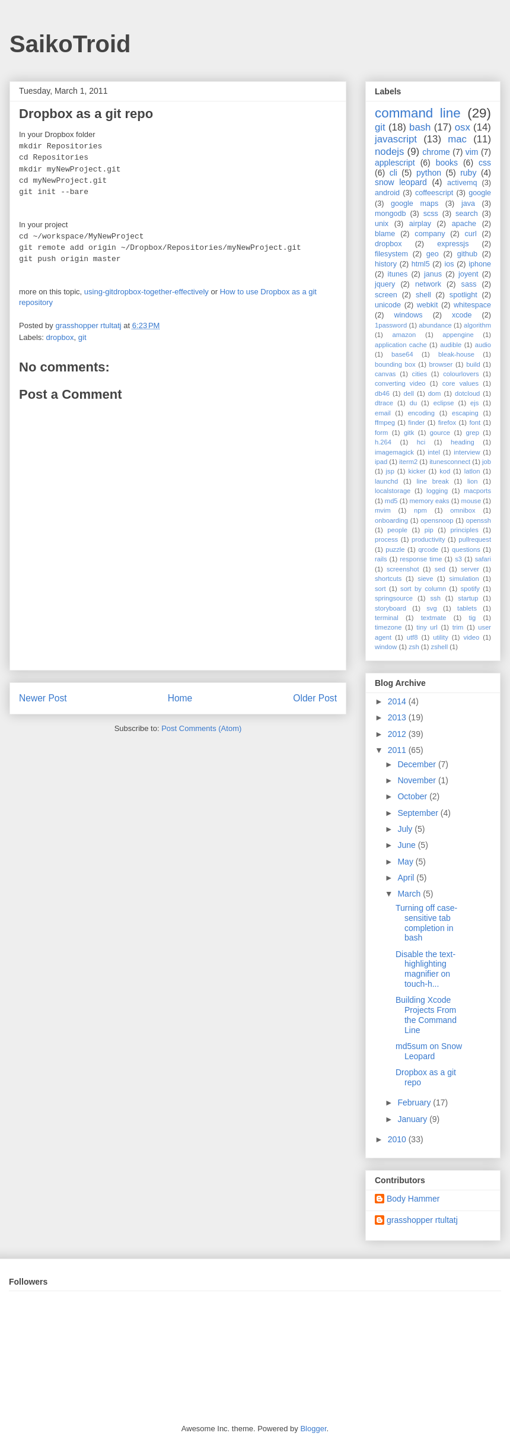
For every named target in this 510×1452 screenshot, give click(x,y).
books (447, 162)
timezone (388, 627)
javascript (396, 139)
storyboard (390, 608)
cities (420, 373)
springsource (394, 598)
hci (421, 442)
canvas (385, 373)
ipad (381, 461)
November (417, 780)
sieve (425, 578)
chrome (436, 152)
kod (444, 471)
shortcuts (388, 578)
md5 (391, 500)
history (386, 264)
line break (433, 481)
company (430, 234)
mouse (471, 500)
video (472, 637)
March (410, 893)
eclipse (444, 402)
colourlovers (461, 373)
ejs (474, 402)
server (470, 569)
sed (440, 569)
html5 (421, 264)
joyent (468, 274)
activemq (462, 183)
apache (464, 224)
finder (416, 422)
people (397, 529)
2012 (398, 734)
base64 (402, 354)
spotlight (463, 295)
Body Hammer (413, 1198)
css (485, 162)
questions (466, 549)
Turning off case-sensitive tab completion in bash (426, 922)
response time (421, 559)
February (415, 1102)
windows (408, 315)
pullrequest (474, 539)
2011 (398, 750)
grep (472, 432)
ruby (468, 172)
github (467, 254)
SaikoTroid (70, 44)
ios (449, 264)
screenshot (403, 569)
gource (440, 432)
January (413, 1119)
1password (391, 325)
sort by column (423, 588)
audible (450, 344)
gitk (409, 432)
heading (462, 442)
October (413, 796)
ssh (435, 598)
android (387, 193)
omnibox (462, 510)
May (406, 861)
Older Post (315, 698)
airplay (420, 224)
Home (180, 698)
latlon (472, 471)
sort (380, 588)
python (428, 172)
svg (431, 608)
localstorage (392, 490)
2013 (398, 717)
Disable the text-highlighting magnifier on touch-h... (425, 969)
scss (430, 213)
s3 (458, 559)
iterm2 (408, 461)
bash (420, 127)
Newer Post (43, 698)
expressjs (452, 244)
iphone (479, 264)
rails (381, 559)
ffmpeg (385, 422)
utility (440, 637)
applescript (395, 162)
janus (433, 274)
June (407, 845)
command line (418, 113)
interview (467, 452)
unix (381, 224)
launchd (386, 481)
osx (462, 127)
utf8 (412, 637)
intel (434, 452)
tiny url (426, 627)
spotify (470, 588)
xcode (462, 315)
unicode (388, 305)
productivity (428, 539)
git (82, 337)
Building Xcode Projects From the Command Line (426, 1014)
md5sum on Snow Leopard (429, 1051)
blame (385, 234)
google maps (414, 203)
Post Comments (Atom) (201, 728)
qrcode (428, 549)
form (381, 432)
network (428, 284)
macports (477, 490)
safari (483, 559)
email (383, 413)
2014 (398, 701)
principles (465, 529)
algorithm (477, 325)
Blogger (313, 1428)
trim (458, 627)
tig (472, 617)
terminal (387, 617)
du (413, 402)
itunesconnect (449, 461)
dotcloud (467, 393)
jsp (390, 471)
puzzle (394, 549)
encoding (421, 413)
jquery (385, 284)
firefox (447, 422)
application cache (401, 344)
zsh (414, 646)
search (466, 213)
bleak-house (456, 354)
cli (393, 172)
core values (460, 383)
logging (437, 490)
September (418, 813)
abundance (435, 325)
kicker (416, 471)
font (474, 422)
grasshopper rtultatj (422, 1220)
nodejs (389, 151)
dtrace (384, 402)
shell (423, 295)
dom (434, 393)
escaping (465, 413)
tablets (467, 608)
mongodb (390, 213)
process (386, 539)
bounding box (395, 364)
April (406, 877)
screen (386, 295)
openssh (478, 520)
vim (472, 152)
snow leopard (401, 182)
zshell (439, 646)
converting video (400, 383)
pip (429, 529)
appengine (457, 334)
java (468, 203)
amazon (404, 334)
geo (432, 254)
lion (472, 481)
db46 (382, 393)
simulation (464, 578)
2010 (398, 1139)
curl (470, 234)
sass (469, 284)
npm (420, 510)
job (486, 461)
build (473, 364)
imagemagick (394, 452)
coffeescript (434, 193)
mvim (383, 510)
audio (483, 344)
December (417, 764)
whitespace (472, 305)
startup (468, 598)
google (479, 193)
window (386, 646)
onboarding (391, 520)
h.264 (383, 442)
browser (441, 364)
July (406, 829)
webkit (427, 305)
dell (409, 393)
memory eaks (430, 500)
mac (457, 139)
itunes (398, 274)
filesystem (391, 254)
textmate (434, 617)
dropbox (60, 337)
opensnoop (436, 520)
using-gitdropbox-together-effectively (146, 291)
